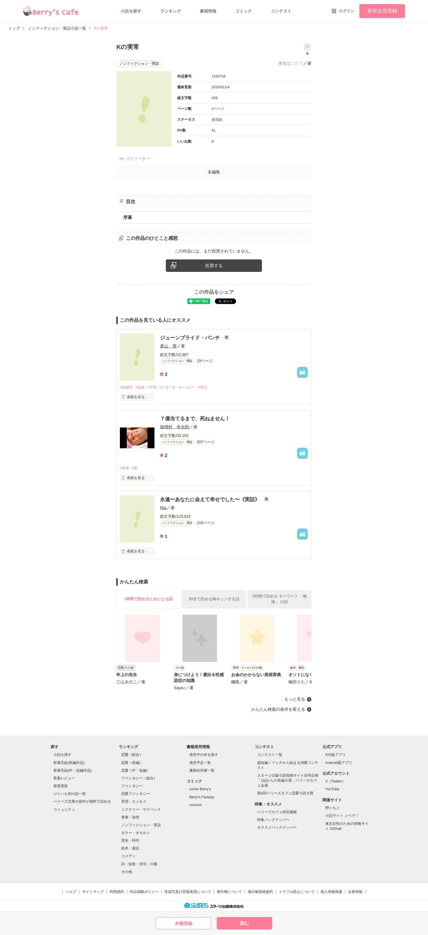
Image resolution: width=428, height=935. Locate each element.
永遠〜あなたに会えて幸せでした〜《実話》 (210, 499)
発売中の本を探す (203, 755)
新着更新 (60, 786)
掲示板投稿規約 (260, 892)
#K (121, 158)
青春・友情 (130, 817)
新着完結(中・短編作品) (72, 770)
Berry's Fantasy (201, 797)
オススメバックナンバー (277, 827)
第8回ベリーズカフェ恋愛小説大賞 (285, 793)
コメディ (128, 856)
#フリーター (138, 158)
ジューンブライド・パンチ (190, 338)
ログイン (346, 11)
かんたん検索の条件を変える (278, 709)
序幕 (127, 217)
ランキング (170, 11)
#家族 (124, 468)
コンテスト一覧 (269, 755)
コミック (243, 11)
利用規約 (117, 892)
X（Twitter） (335, 781)
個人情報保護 (331, 892)
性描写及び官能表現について (187, 892)
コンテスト (281, 11)
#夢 (135, 468)
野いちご (332, 808)
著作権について (229, 892)
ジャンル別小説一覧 (69, 794)
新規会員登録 (382, 11)
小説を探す (131, 11)
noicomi (195, 805)
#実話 (202, 387)
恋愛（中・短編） (135, 770)
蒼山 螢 (168, 346)
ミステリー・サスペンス (141, 809)
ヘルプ (71, 892)
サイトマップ (93, 892)
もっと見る (294, 699)
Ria (163, 507)
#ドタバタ (167, 387)
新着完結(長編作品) (69, 763)
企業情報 (355, 892)
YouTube (332, 789)
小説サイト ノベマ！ (342, 815)
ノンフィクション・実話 (141, 825)
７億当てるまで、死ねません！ (195, 418)
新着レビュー (64, 778)
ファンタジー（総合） (139, 778)
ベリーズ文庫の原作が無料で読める (82, 801)
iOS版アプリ (335, 755)
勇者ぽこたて (290, 63)
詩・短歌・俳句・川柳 (139, 864)
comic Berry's (200, 789)
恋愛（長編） (132, 763)
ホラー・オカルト (135, 833)
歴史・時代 (130, 840)
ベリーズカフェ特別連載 (277, 812)
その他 (126, 872)
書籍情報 (208, 11)
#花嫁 (140, 387)
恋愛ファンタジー (135, 794)
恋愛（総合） (132, 755)
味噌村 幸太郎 (174, 426)
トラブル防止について (297, 892)
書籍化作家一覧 (202, 770)
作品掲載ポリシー (144, 892)
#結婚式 (126, 387)
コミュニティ (64, 809)
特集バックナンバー (273, 820)
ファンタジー (132, 786)
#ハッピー (187, 387)
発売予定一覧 (200, 763)
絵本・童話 (130, 848)
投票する (214, 265)
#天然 (152, 387)
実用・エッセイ (133, 801)
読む (244, 923)
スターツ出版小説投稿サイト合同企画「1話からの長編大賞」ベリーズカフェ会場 (287, 780)
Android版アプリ (338, 763)
